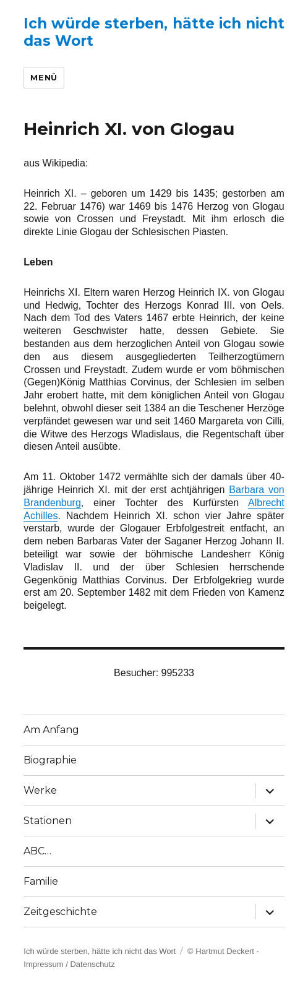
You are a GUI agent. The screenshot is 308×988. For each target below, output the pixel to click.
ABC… (37, 851)
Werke (40, 790)
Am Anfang (51, 730)
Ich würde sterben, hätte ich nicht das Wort (100, 951)
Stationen (48, 821)
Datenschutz (92, 964)
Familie (41, 881)
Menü (43, 77)
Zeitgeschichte (60, 911)
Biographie (50, 760)
